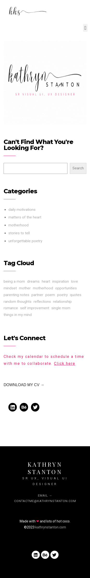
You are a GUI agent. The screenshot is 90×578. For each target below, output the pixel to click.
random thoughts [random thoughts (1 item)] (17, 301)
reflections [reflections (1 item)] (42, 301)
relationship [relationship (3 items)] (62, 301)
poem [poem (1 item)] (50, 295)
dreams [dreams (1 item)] (33, 281)
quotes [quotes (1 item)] (75, 295)
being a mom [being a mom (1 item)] (14, 281)
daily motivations (22, 209)
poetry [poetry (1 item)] (62, 295)
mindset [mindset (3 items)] (10, 288)
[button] (85, 28)
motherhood (18, 225)
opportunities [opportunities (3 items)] (66, 288)
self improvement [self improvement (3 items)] (34, 308)
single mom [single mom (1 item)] (60, 308)
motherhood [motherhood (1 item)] (43, 288)
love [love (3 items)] (74, 281)
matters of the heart (24, 217)
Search (78, 168)
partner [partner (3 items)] (37, 295)
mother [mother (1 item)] (25, 288)
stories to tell (19, 233)
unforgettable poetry (25, 241)
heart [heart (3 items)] (46, 281)
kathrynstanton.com (50, 527)
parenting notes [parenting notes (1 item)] (16, 295)
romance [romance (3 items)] (11, 308)
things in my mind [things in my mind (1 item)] (18, 315)
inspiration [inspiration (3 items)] (60, 281)
